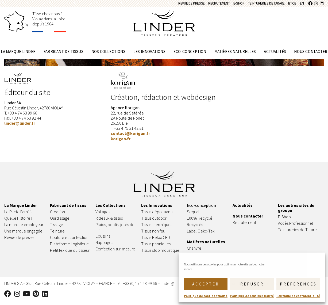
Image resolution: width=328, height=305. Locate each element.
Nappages (104, 246)
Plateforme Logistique (69, 247)
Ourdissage (60, 221)
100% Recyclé (199, 221)
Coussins (102, 239)
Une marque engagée (23, 234)
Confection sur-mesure (115, 252)
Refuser (252, 284)
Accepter (205, 284)
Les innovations (149, 55)
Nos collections (108, 55)
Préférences (298, 284)
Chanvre (194, 251)
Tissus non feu (153, 234)
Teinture (57, 234)
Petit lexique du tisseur (70, 254)
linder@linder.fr (19, 126)
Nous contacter (310, 55)
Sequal (193, 215)
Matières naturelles (235, 55)
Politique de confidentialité (205, 296)
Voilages (102, 215)
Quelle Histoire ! (18, 221)
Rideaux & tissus (109, 221)
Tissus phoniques (156, 247)
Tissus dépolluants (157, 215)
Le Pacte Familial (19, 215)
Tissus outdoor (154, 221)
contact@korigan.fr (130, 137)
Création (57, 215)
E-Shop (218, 5)
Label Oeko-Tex (201, 234)
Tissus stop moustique (160, 254)
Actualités (275, 55)
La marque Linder (18, 55)
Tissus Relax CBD (155, 241)
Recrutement (192, 5)
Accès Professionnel (295, 227)
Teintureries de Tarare (253, 5)
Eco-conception (189, 55)
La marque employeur (23, 228)
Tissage (56, 228)
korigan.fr (120, 142)
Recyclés (195, 228)
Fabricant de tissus (63, 55)
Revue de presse (157, 5)
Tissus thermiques (156, 228)
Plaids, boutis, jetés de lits (114, 231)
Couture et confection (69, 241)
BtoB (287, 5)
